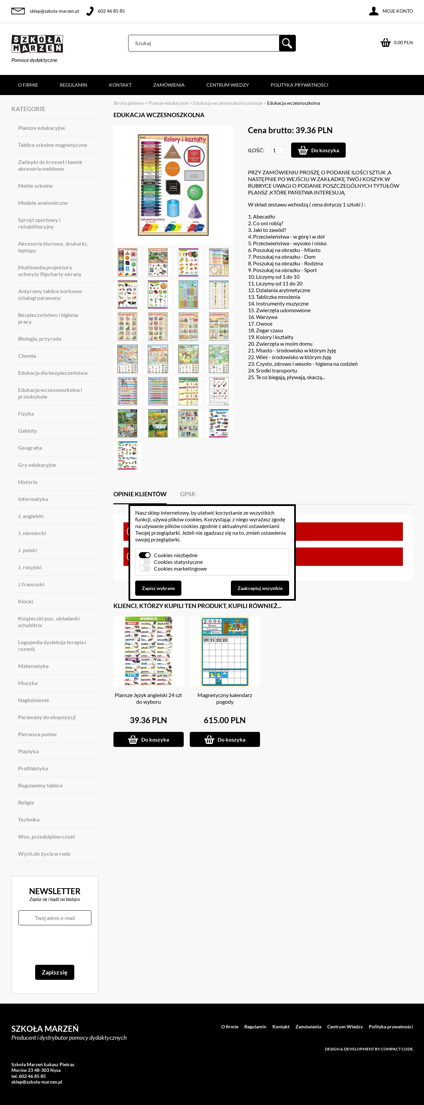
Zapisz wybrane (158, 588)
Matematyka (33, 666)
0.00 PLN (403, 42)
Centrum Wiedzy (227, 85)
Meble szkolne (35, 185)
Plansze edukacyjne (41, 127)
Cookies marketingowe (180, 568)
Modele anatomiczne (43, 202)
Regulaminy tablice (40, 785)
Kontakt (120, 85)
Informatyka (33, 499)
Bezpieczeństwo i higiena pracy (48, 318)
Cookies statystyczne (178, 562)
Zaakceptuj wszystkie (260, 588)
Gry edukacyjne (37, 464)
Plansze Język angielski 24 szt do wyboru (148, 698)
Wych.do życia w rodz (44, 853)
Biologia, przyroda (39, 338)
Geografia (30, 447)
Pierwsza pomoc (37, 734)
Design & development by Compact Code (369, 1048)
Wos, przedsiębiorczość (46, 836)
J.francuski (31, 584)
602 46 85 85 (111, 11)
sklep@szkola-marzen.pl (54, 11)
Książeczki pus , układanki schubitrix (49, 621)
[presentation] (54, 945)
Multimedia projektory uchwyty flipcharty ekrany (50, 270)
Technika (28, 819)
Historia (27, 482)
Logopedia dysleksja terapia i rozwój (52, 645)
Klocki (25, 601)
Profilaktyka (33, 768)
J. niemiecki (32, 533)
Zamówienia (169, 85)
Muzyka (27, 683)
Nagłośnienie (33, 700)
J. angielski (31, 516)
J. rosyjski (29, 567)
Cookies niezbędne (175, 555)
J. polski (27, 550)
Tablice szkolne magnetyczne (52, 145)
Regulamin (73, 85)
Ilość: (256, 150)
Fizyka (26, 413)
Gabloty (27, 430)
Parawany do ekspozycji (47, 717)
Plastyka (28, 751)
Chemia (27, 355)
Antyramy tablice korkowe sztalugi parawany (50, 294)
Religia (26, 802)
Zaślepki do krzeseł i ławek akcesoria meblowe (50, 165)
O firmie (28, 85)
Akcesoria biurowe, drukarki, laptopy (53, 246)
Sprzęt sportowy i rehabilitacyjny (39, 223)
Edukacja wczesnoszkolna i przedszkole (50, 393)
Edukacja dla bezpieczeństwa (52, 372)
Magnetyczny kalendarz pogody (224, 698)
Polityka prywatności (299, 85)
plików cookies (185, 519)
